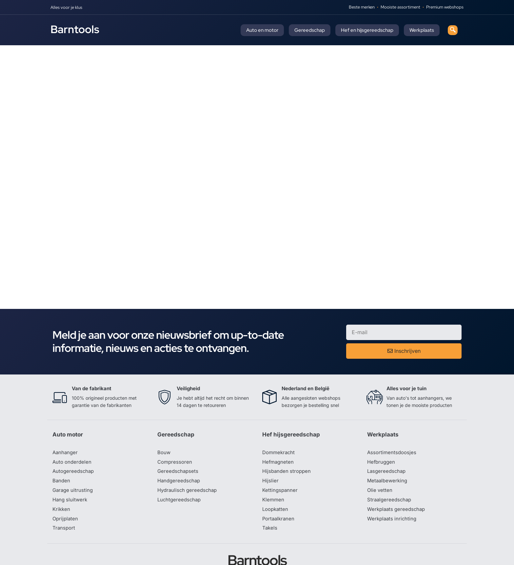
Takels (270, 511)
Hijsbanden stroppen (287, 452)
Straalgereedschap (390, 481)
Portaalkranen (279, 501)
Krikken (61, 491)
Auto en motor (262, 30)
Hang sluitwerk (70, 481)
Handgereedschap (180, 462)
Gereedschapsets (178, 452)
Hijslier (270, 462)
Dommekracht (279, 432)
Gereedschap (309, 30)
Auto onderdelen (72, 442)
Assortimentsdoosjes (392, 432)
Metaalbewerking (388, 462)
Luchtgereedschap (180, 481)
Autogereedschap (74, 452)
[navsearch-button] (453, 30)
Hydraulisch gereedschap (188, 472)
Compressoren (175, 442)
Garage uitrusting (73, 472)
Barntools (74, 29)
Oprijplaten (65, 501)
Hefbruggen (382, 442)
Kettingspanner (280, 472)
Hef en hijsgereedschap (367, 30)
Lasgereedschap (387, 452)
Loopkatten (276, 491)
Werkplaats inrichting (393, 501)
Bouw (164, 432)
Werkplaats (421, 30)
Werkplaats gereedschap (397, 491)
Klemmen (273, 481)
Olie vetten (380, 472)
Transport (64, 511)
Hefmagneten (278, 442)
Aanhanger (65, 432)
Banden (61, 462)
